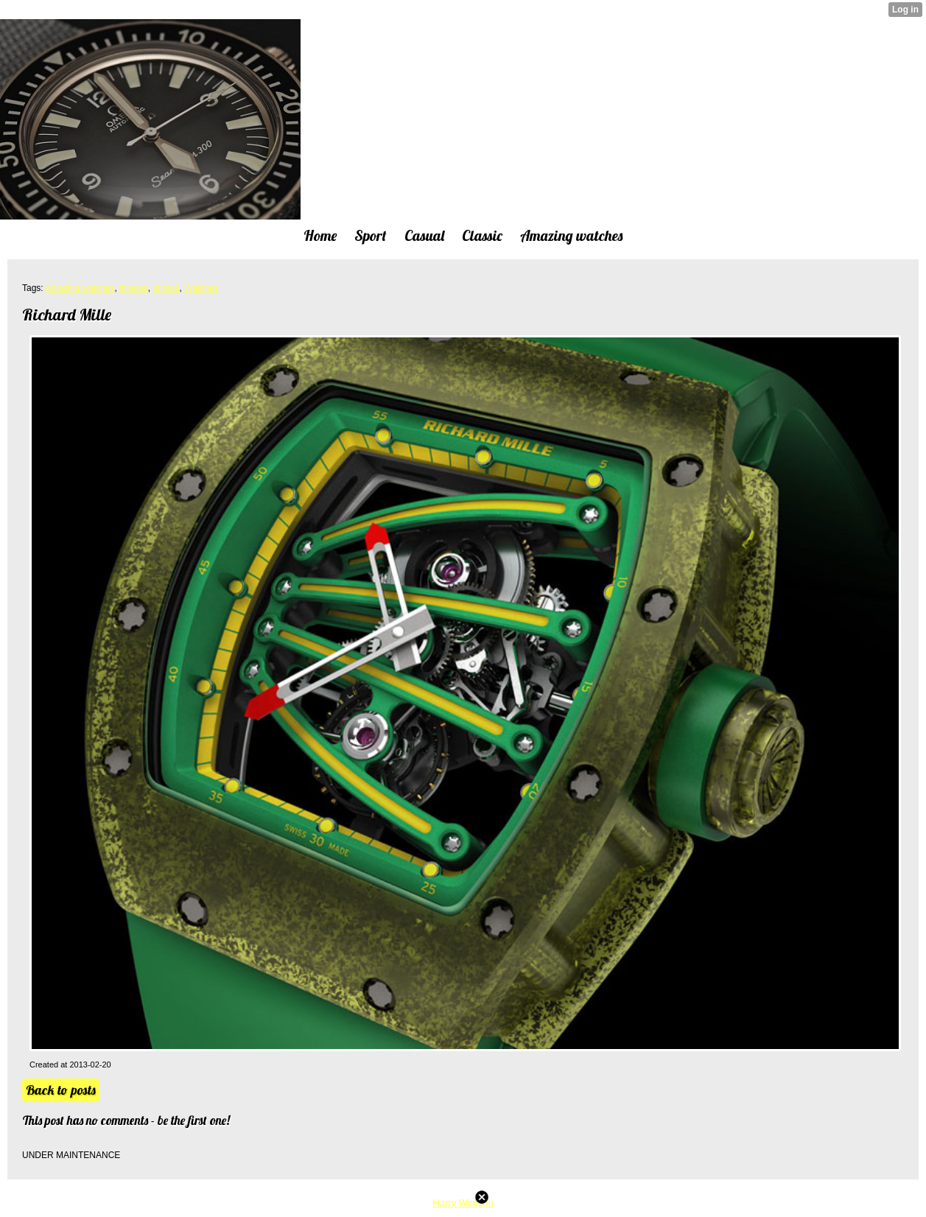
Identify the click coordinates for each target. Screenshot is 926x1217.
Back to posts (61, 1089)
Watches (201, 288)
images (133, 288)
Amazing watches (79, 288)
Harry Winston (462, 1202)
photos (165, 288)
